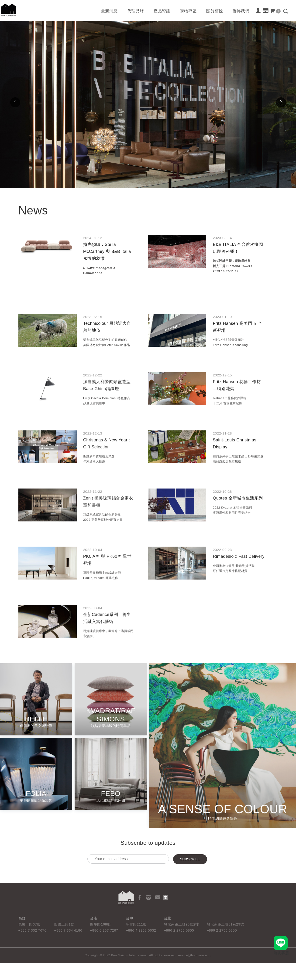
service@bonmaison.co (194, 955)
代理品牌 (135, 11)
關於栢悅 (214, 11)
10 (173, 183)
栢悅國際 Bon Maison (8, 9)
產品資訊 (162, 11)
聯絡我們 (241, 11)
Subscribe (190, 859)
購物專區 (188, 11)
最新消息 (109, 11)
